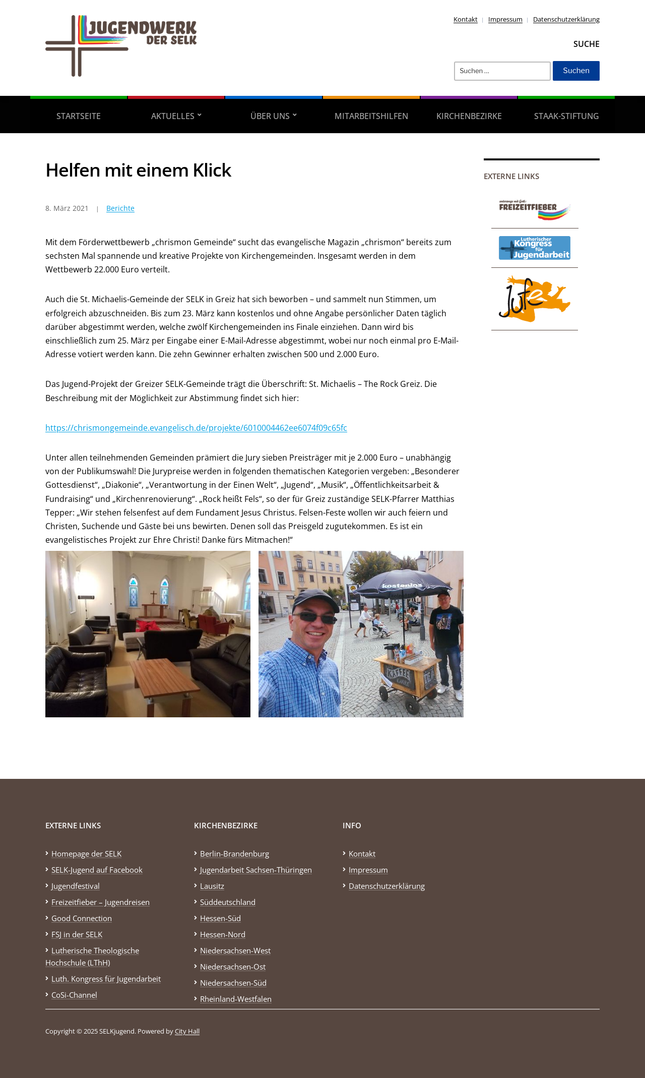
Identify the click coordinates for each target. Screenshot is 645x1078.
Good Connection (81, 918)
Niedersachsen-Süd (233, 983)
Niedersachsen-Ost (233, 966)
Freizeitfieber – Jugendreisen (100, 902)
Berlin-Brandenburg (234, 853)
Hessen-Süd (220, 918)
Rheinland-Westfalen (236, 999)
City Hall (187, 1031)
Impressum (505, 19)
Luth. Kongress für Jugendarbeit (106, 979)
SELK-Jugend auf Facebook (97, 870)
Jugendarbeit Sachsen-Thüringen (256, 870)
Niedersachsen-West (235, 950)
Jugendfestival (75, 886)
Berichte (120, 208)
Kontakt (466, 19)
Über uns (270, 116)
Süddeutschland (227, 902)
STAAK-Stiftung (566, 116)
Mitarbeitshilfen (371, 116)
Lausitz (212, 886)
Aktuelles (173, 116)
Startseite (78, 116)
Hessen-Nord (222, 934)
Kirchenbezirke (469, 116)
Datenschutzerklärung (566, 19)
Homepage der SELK (86, 853)
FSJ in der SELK (76, 934)
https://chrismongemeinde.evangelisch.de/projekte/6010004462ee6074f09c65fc (196, 427)
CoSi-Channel (74, 995)
